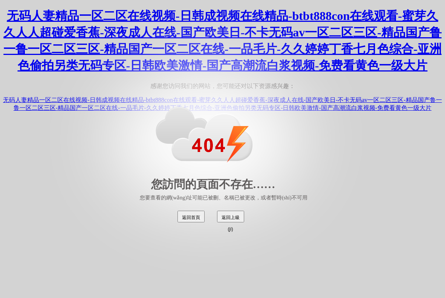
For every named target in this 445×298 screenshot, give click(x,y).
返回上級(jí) (231, 218)
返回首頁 (191, 217)
